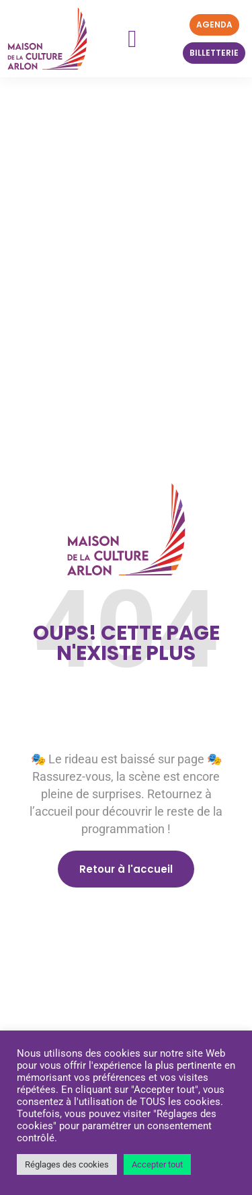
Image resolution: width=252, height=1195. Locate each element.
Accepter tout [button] (157, 1164)
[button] (132, 39)
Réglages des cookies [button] (67, 1164)
